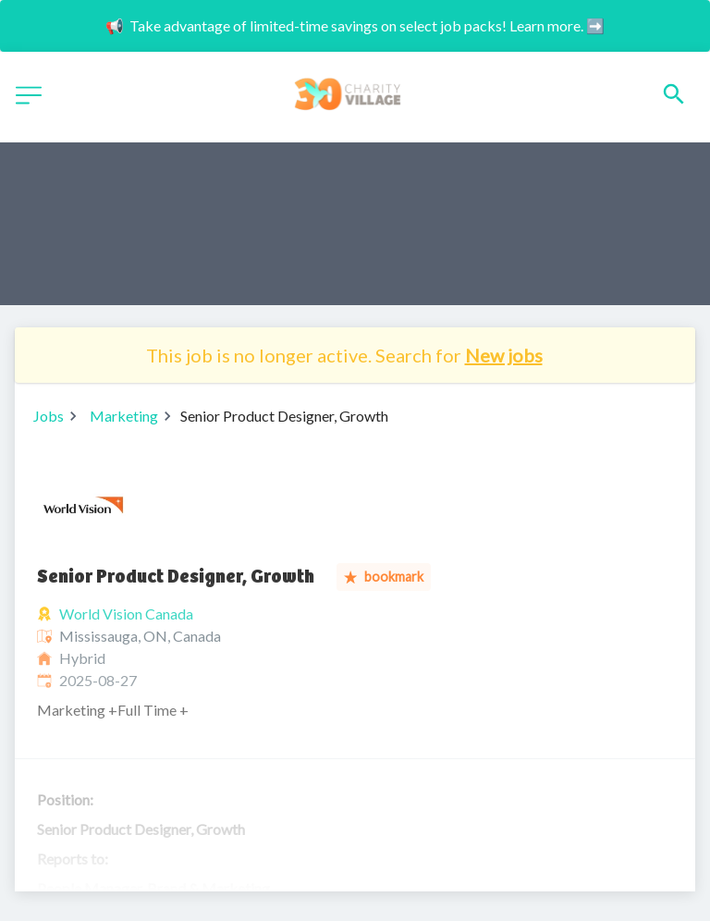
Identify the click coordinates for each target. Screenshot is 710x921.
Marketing (124, 415)
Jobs (48, 415)
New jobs (504, 355)
